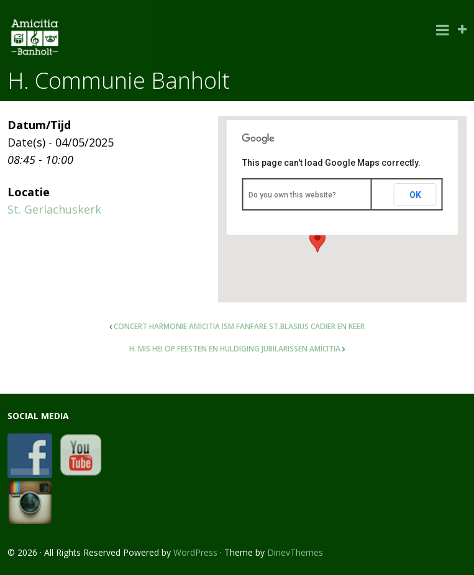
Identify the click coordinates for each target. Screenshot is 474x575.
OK (415, 195)
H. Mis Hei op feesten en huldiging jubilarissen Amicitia (234, 348)
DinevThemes (295, 552)
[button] (317, 241)
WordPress (195, 552)
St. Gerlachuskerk (54, 209)
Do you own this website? (292, 195)
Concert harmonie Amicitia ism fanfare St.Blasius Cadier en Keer (239, 326)
